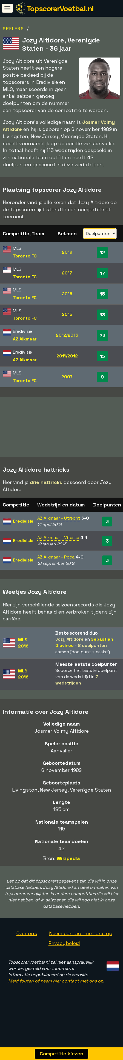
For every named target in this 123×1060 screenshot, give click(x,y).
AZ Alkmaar (25, 339)
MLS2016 (23, 653)
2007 (67, 377)
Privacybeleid (64, 953)
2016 (67, 294)
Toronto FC (25, 256)
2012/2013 (67, 335)
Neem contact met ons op (80, 944)
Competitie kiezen (61, 1053)
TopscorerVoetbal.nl (60, 8)
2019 (67, 252)
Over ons (26, 944)
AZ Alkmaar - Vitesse (58, 548)
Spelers (13, 28)
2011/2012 (67, 356)
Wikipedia (68, 869)
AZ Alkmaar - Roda (56, 567)
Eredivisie (23, 532)
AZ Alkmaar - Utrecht (58, 529)
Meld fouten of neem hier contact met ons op (55, 991)
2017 (67, 273)
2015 (67, 314)
